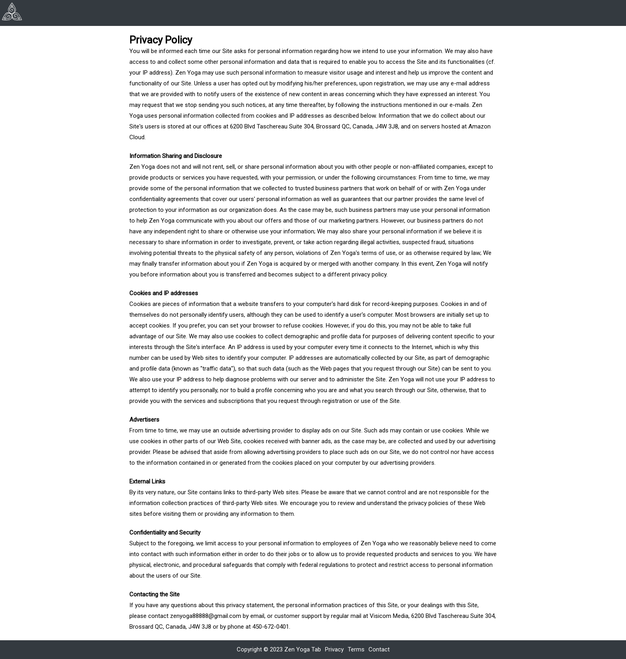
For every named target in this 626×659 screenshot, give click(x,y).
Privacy (334, 649)
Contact (379, 649)
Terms (356, 649)
